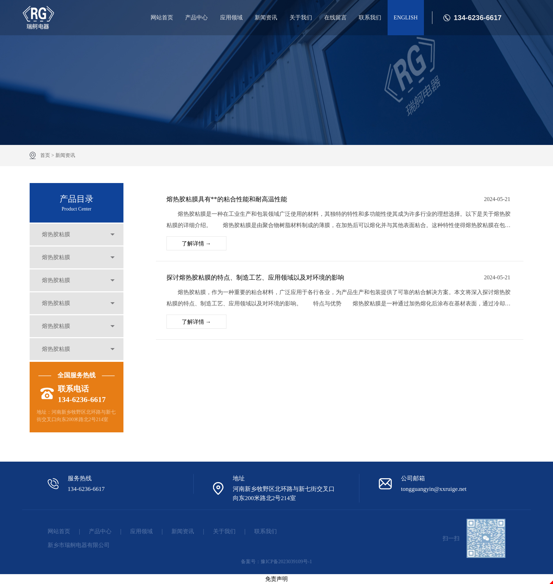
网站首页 (162, 17)
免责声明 (276, 579)
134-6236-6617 (478, 18)
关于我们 (301, 17)
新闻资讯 (266, 17)
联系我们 (370, 17)
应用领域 (231, 17)
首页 (45, 155)
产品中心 (196, 17)
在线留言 (335, 17)
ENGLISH (406, 17)
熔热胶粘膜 (56, 234)
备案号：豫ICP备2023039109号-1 (276, 561)
